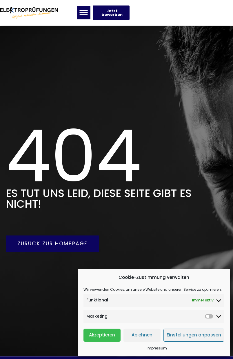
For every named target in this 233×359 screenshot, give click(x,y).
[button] (83, 13)
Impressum (157, 348)
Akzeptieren (102, 335)
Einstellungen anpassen (194, 335)
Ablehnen (142, 335)
